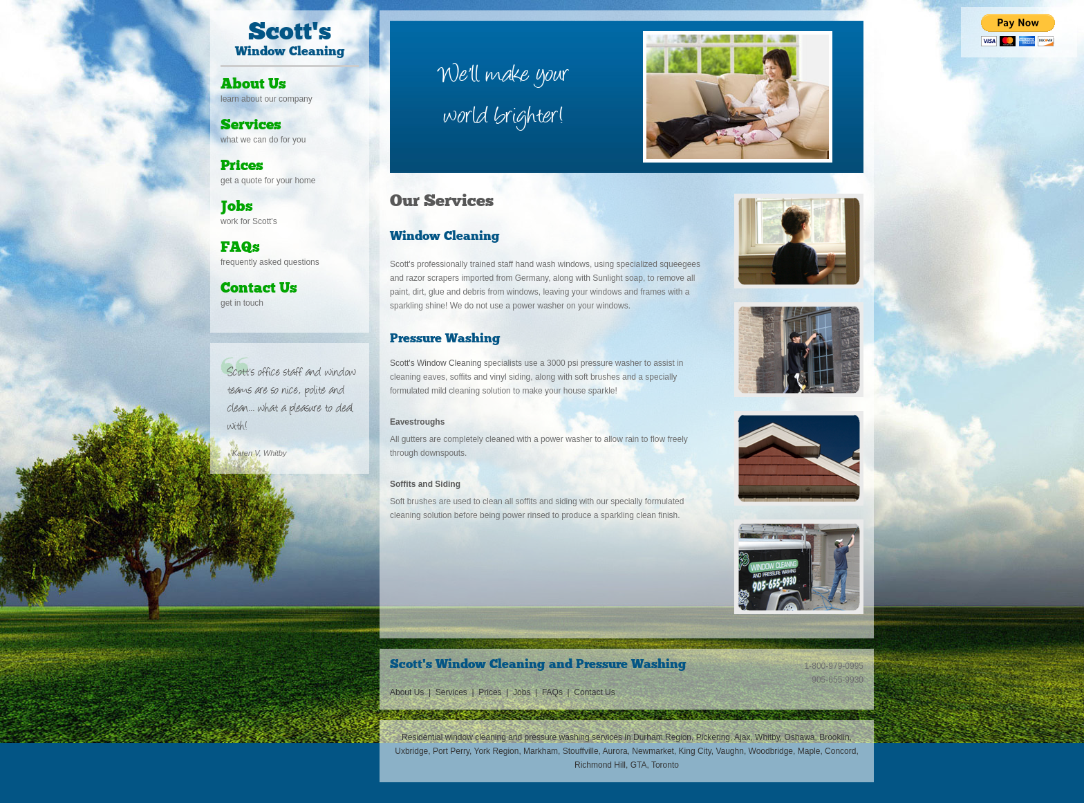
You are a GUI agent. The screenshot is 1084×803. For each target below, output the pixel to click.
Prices (242, 166)
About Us (253, 84)
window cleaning (475, 737)
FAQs (240, 248)
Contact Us (259, 288)
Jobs (237, 207)
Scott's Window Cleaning (435, 363)
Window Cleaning (290, 40)
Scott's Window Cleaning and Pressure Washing (538, 665)
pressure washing (557, 737)
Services (251, 125)
